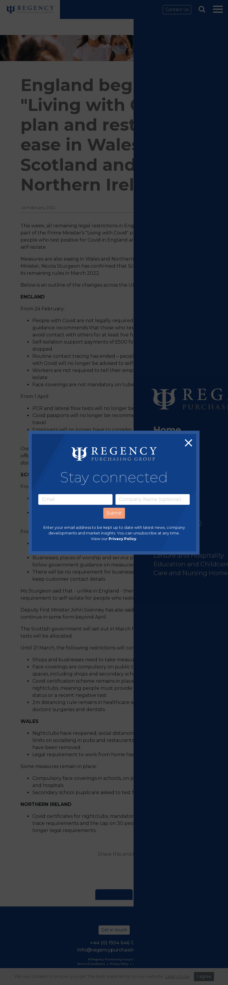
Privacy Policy (122, 539)
